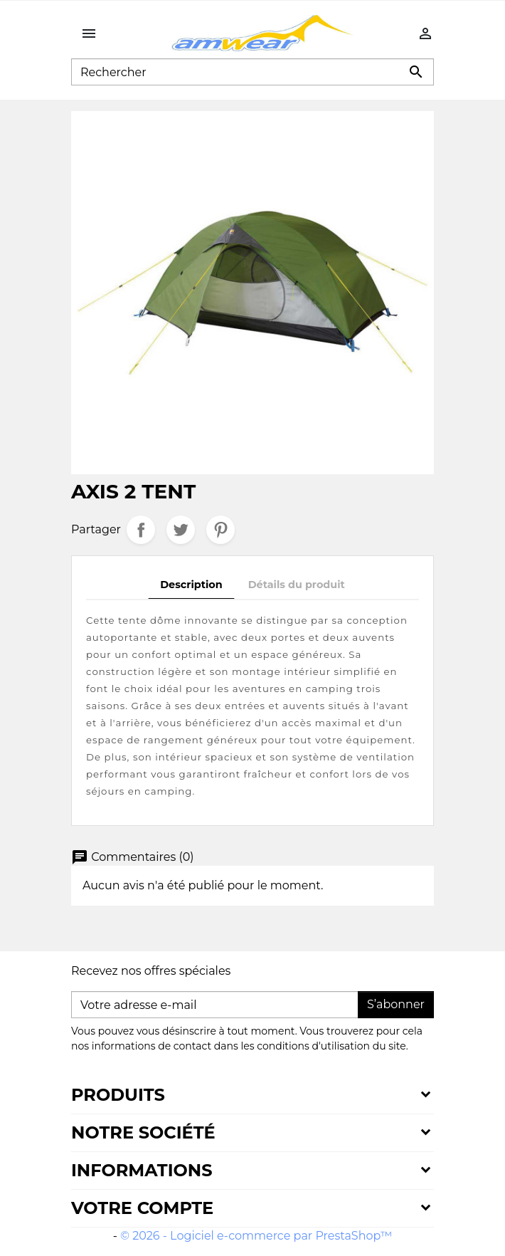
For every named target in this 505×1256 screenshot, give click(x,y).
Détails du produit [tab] (296, 584)
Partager (141, 530)
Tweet (180, 530)
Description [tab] (191, 584)
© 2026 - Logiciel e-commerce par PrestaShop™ (256, 1235)
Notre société (143, 1132)
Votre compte (142, 1208)
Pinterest (220, 530)
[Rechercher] (252, 71)
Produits (118, 1094)
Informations (141, 1170)
